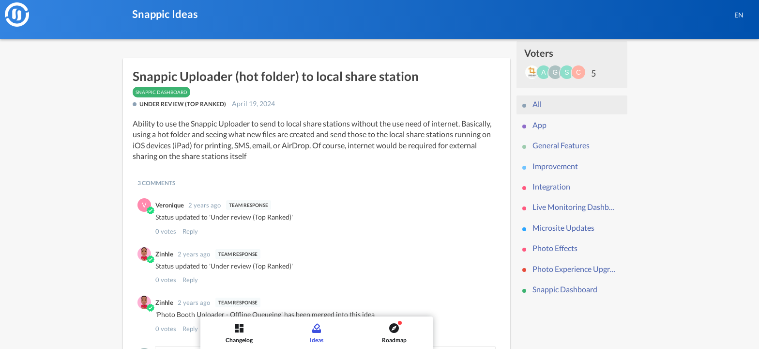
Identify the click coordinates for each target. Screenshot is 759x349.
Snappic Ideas (165, 13)
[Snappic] (17, 14)
